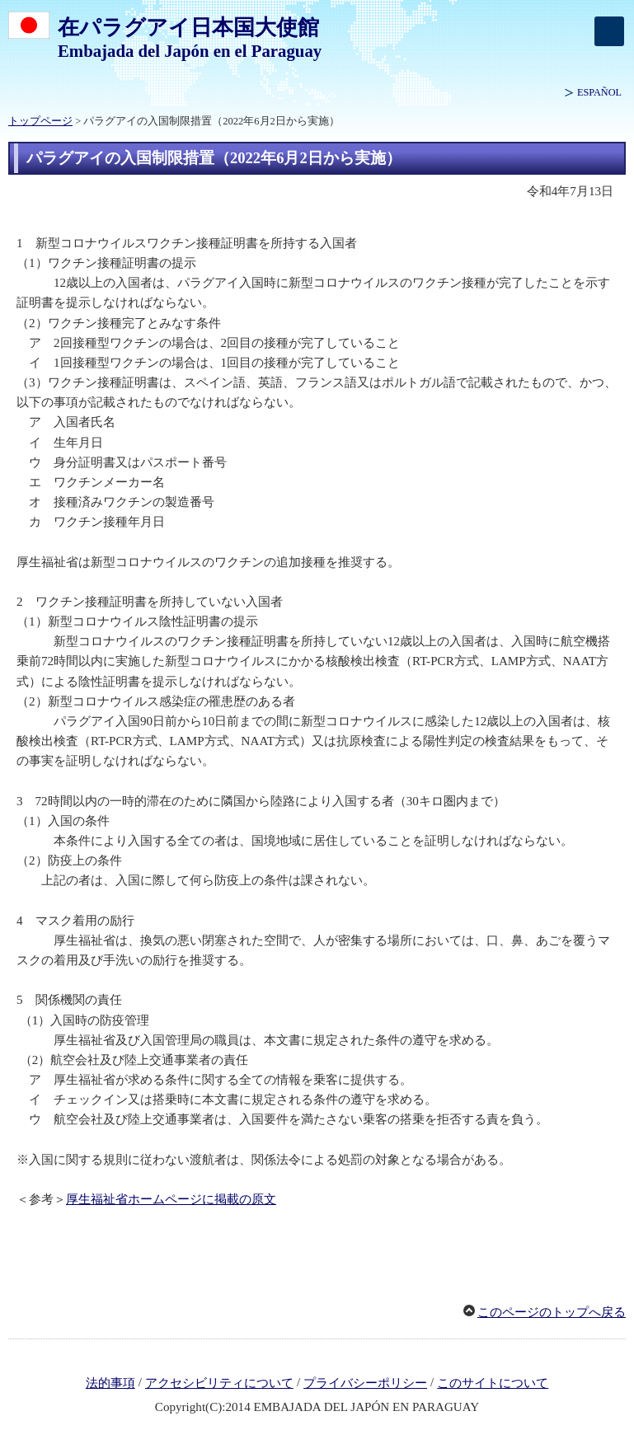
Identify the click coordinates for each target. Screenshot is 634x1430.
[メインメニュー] (609, 31)
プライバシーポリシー (365, 1383)
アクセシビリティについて (219, 1383)
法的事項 (110, 1383)
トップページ (40, 121)
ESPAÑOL (599, 92)
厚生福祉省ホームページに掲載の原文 (171, 1199)
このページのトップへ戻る (551, 1312)
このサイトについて (492, 1383)
